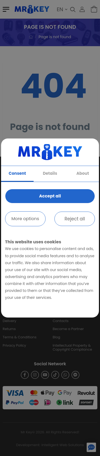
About (83, 173)
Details (50, 173)
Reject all (75, 219)
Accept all (50, 196)
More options (25, 219)
